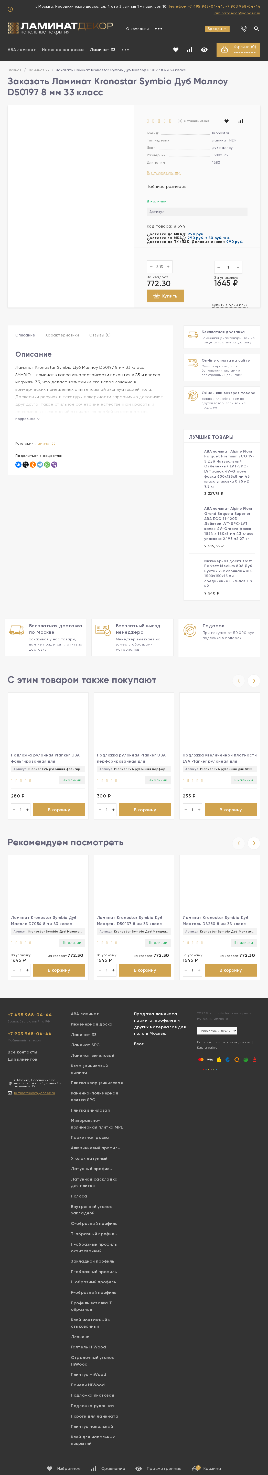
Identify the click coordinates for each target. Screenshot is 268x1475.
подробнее (27, 419)
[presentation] (238, 680)
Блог (139, 1046)
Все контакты (22, 1054)
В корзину (59, 810)
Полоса (79, 1198)
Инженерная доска (63, 50)
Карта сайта (207, 1050)
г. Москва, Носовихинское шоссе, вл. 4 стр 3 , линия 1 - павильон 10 (101, 6)
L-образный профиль (93, 1284)
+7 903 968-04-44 (242, 6)
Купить (165, 296)
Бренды (217, 29)
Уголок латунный (89, 1161)
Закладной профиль (92, 1263)
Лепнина (80, 1339)
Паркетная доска (90, 1140)
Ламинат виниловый (92, 1058)
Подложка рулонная (93, 1408)
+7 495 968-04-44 (205, 6)
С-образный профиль (94, 1226)
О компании (137, 29)
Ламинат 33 (103, 50)
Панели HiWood (88, 1387)
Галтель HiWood (88, 1349)
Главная (15, 70)
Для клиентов (22, 1062)
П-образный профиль (94, 1274)
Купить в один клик (230, 305)
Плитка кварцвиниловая (97, 1085)
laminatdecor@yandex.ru (237, 13)
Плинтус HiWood (88, 1377)
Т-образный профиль (94, 1236)
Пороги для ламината (95, 1418)
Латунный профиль (91, 1171)
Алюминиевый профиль (95, 1150)
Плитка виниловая (90, 1112)
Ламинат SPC (85, 1047)
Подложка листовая (92, 1398)
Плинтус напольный (92, 1429)
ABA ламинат (22, 50)
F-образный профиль (93, 1295)
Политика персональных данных (224, 1045)
